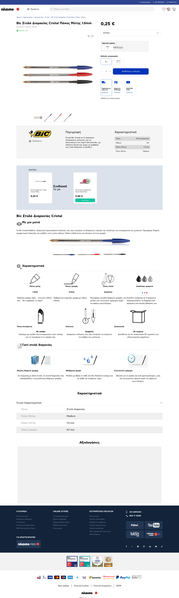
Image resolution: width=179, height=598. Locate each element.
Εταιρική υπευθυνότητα (25, 525)
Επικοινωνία (94, 516)
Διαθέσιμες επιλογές (131, 71)
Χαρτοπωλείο (28, 17)
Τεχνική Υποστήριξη (97, 519)
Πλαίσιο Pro (172, 2)
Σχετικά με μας (22, 516)
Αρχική (18, 17)
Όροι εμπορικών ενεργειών (100, 531)
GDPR (118, 586)
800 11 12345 (135, 516)
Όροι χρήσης (63, 586)
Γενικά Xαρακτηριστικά (89, 402)
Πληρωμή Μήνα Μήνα (61, 522)
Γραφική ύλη (38, 17)
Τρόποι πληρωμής (59, 519)
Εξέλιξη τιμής (22, 31)
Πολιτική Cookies (81, 586)
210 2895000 (135, 512)
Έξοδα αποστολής (60, 525)
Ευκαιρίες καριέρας (24, 519)
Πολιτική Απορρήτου (102, 586)
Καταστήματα (146, 2)
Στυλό (47, 17)
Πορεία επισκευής (96, 528)
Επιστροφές (57, 528)
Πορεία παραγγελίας (98, 525)
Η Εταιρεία (20, 522)
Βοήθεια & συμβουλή (98, 522)
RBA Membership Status (25, 528)
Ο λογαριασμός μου (60, 516)
